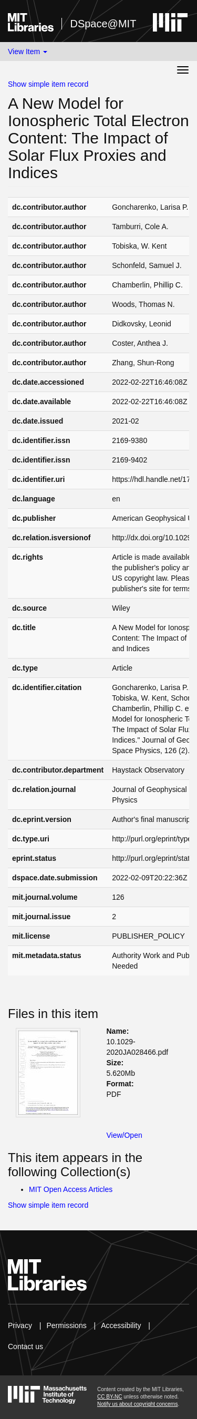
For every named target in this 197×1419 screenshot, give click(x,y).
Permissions (66, 1325)
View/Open (124, 1135)
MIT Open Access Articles (70, 1189)
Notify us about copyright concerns (137, 1404)
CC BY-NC (109, 1397)
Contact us (25, 1346)
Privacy (20, 1325)
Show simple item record (48, 84)
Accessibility (121, 1325)
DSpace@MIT (103, 23)
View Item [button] (27, 51)
